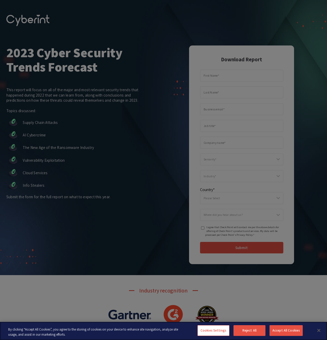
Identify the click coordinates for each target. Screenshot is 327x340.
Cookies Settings (213, 330)
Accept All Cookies (286, 330)
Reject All (249, 330)
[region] (163, 331)
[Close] (318, 330)
